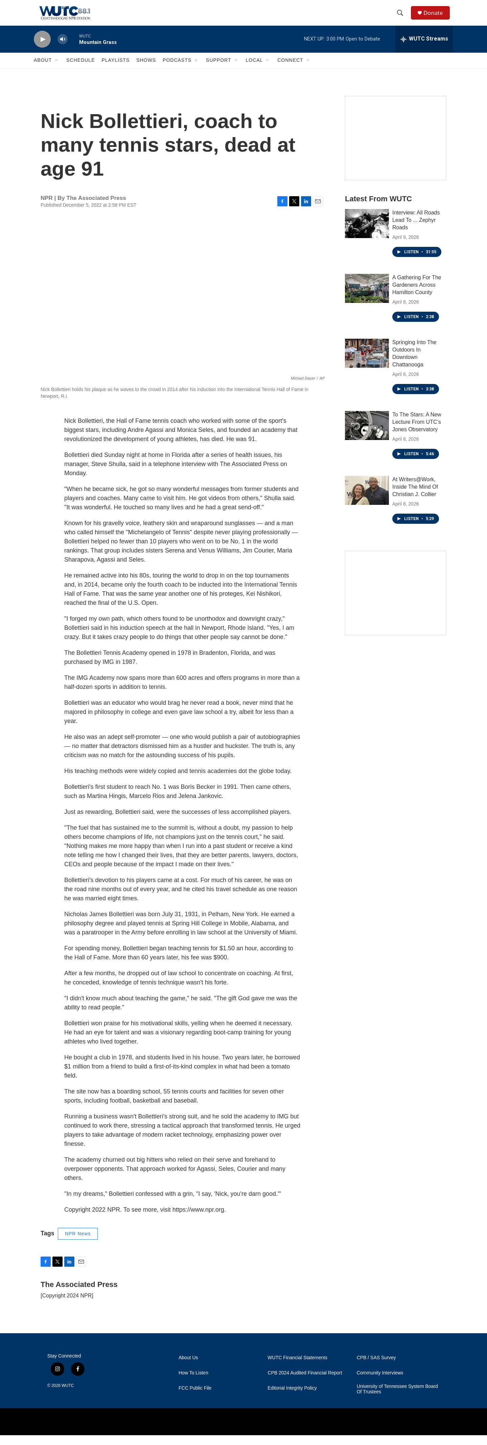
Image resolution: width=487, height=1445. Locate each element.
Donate (435, 17)
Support (218, 70)
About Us (188, 1367)
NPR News (78, 1243)
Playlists (115, 70)
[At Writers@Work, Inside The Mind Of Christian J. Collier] (367, 500)
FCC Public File (195, 1397)
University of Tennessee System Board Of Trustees (397, 1399)
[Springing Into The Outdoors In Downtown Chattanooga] (367, 363)
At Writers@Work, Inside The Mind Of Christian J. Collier (415, 496)
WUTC (68, 1395)
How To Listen (193, 1382)
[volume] (62, 49)
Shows (146, 70)
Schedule (80, 70)
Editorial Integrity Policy (292, 1397)
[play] (42, 49)
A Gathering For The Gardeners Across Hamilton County (416, 294)
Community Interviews (380, 1382)
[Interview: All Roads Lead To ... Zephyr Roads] (367, 233)
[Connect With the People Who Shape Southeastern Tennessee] (395, 603)
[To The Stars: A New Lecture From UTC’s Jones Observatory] (367, 435)
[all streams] (424, 48)
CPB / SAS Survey (376, 1367)
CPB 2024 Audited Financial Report (305, 1382)
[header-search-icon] (402, 18)
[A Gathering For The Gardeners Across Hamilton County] (367, 298)
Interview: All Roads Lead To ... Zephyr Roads (416, 230)
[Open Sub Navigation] (57, 70)
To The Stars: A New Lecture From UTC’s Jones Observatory (416, 431)
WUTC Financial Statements (297, 1367)
